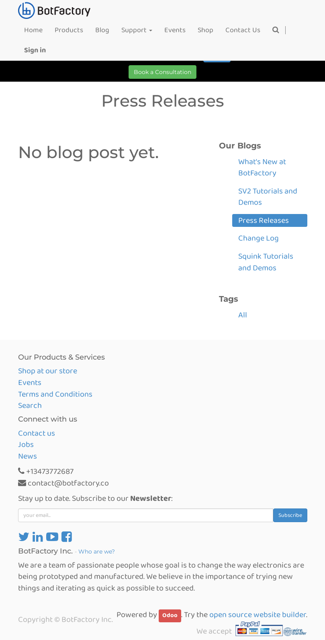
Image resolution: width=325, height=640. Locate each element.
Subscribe (290, 515)
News (27, 456)
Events (29, 382)
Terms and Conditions (55, 394)
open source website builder (257, 614)
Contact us (36, 433)
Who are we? (96, 551)
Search (30, 405)
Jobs (26, 444)
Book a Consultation (162, 72)
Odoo (170, 615)
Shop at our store (47, 370)
